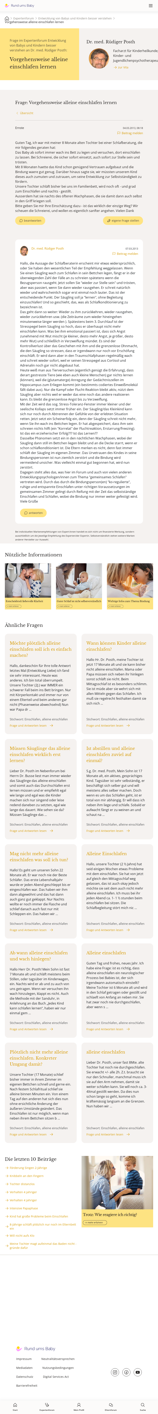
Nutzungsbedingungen (58, 1368)
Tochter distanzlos (22, 1184)
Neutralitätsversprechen (58, 1359)
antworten (36, 513)
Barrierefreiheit (26, 1385)
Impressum (24, 1359)
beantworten (32, 220)
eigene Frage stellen (125, 220)
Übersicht (26, 113)
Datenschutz (24, 1377)
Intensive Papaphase (24, 1208)
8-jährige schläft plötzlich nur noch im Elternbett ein (43, 1226)
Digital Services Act (56, 1377)
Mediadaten (24, 1368)
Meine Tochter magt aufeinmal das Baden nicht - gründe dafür (43, 1246)
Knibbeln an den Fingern (27, 1176)
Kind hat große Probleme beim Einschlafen (39, 1216)
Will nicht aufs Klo (22, 1236)
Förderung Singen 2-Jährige (28, 1168)
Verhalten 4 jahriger (23, 1192)
